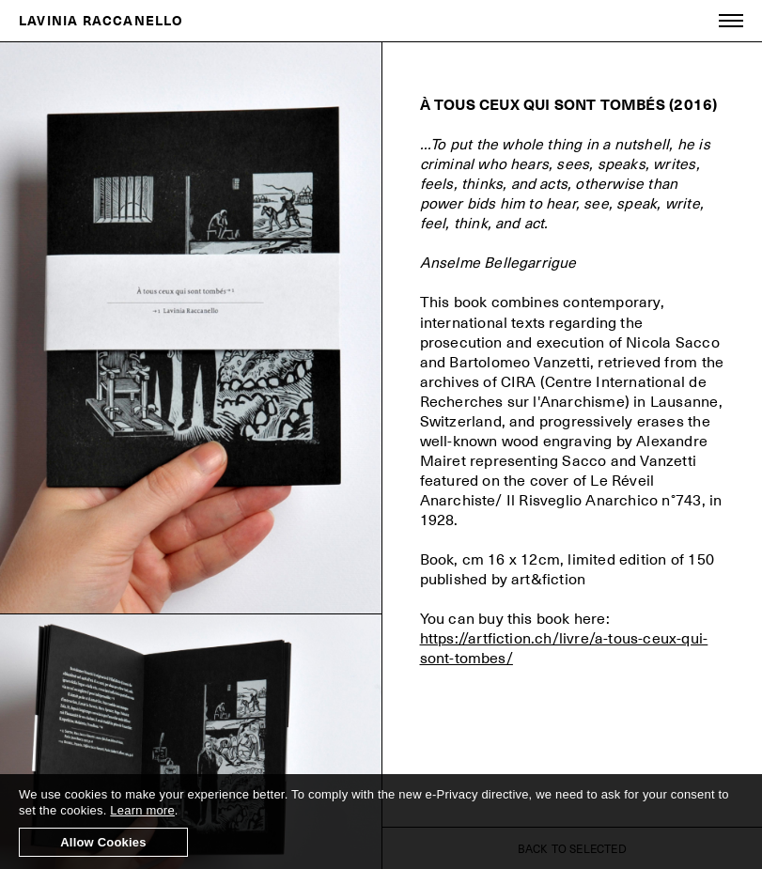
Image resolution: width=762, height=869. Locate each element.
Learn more (142, 810)
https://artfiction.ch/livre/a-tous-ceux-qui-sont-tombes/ (564, 647)
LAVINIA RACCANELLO (101, 20)
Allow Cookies (103, 842)
